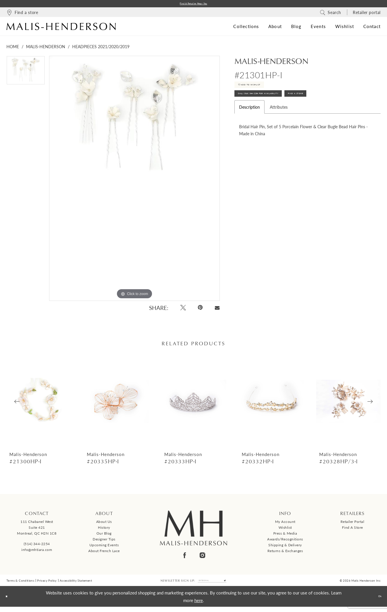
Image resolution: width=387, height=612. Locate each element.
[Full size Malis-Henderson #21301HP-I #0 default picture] (134, 180)
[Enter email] (212, 583)
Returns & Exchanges (285, 552)
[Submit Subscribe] (235, 583)
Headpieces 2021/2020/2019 (100, 48)
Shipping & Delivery (285, 547)
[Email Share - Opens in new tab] (217, 310)
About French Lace (104, 552)
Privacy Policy (47, 584)
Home (12, 48)
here (198, 605)
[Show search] (330, 14)
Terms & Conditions (20, 584)
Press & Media (285, 535)
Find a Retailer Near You (193, 4)
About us (104, 523)
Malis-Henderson (45, 48)
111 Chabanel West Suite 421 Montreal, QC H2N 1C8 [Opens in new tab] (36, 529)
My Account (285, 523)
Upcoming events (104, 547)
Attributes (279, 121)
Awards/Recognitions (285, 541)
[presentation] (38, 403)
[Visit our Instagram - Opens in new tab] (202, 557)
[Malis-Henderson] (61, 28)
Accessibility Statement (76, 584)
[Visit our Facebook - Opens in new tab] (185, 557)
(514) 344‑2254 (37, 545)
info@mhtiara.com (36, 551)
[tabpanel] (25, 74)
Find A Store (344, 106)
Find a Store (352, 529)
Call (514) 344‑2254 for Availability (278, 106)
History (104, 529)
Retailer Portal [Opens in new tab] (352, 523)
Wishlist (285, 529)
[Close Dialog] (9, 602)
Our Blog (104, 535)
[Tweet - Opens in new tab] (183, 309)
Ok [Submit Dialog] (377, 601)
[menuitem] (22, 14)
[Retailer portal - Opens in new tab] (366, 14)
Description (249, 121)
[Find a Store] (22, 14)
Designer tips (104, 541)
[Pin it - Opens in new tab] (200, 309)
